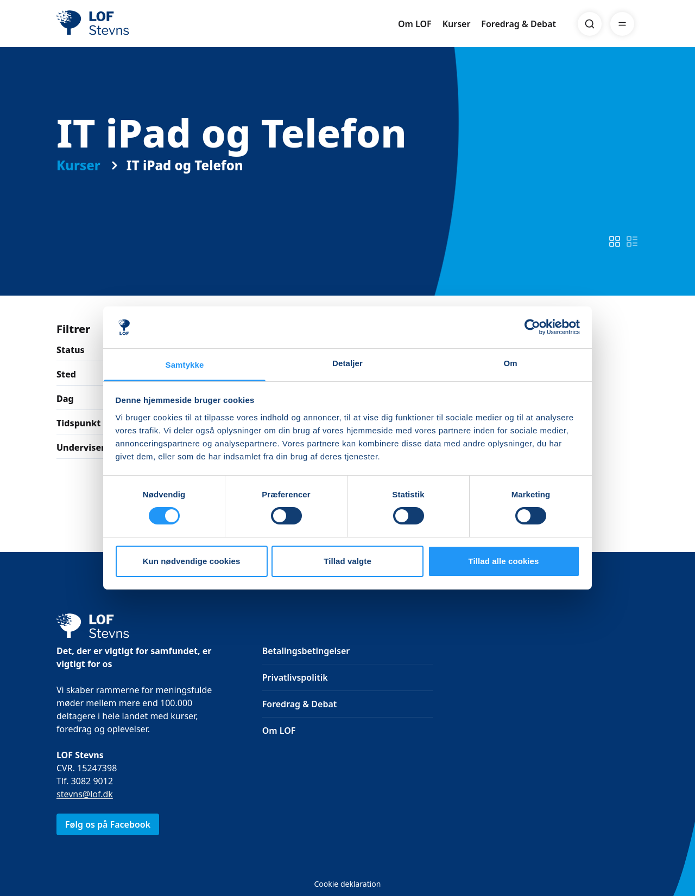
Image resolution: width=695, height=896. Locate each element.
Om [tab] (510, 363)
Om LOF (415, 24)
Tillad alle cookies (503, 561)
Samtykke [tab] (185, 364)
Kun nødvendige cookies (192, 561)
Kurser (457, 24)
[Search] (590, 24)
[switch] (614, 241)
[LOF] (135, 24)
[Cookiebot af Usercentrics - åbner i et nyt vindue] (532, 327)
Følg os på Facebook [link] (107, 824)
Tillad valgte (347, 561)
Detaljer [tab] (347, 363)
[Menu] (622, 24)
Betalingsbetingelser (306, 651)
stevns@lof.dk (84, 794)
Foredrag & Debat (518, 24)
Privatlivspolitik (295, 677)
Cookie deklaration (347, 884)
